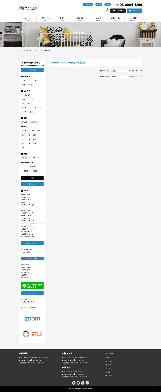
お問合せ (120, 10)
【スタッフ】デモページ (30, 302)
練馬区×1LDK (26, 200)
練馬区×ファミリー (28, 202)
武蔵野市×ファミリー (29, 234)
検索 (32, 178)
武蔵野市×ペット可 (28, 229)
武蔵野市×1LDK (27, 231)
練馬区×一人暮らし (28, 205)
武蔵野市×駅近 (27, 226)
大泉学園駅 (25, 264)
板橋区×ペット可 (27, 213)
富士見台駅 (25, 272)
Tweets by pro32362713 (28, 308)
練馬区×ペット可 (27, 197)
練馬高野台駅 (26, 270)
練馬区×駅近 (26, 194)
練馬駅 (24, 275)
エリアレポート (88, 4)
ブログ (108, 372)
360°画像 (98, 4)
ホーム (21, 50)
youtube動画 (26, 252)
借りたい (109, 365)
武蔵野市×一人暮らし (29, 236)
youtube (107, 4)
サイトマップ (110, 375)
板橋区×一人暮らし (28, 221)
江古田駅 (25, 277)
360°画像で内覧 (27, 249)
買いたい (109, 361)
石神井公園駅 (26, 267)
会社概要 (109, 368)
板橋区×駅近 (26, 210)
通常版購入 (136, 10)
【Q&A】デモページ (28, 299)
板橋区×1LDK (26, 215)
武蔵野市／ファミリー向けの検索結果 (38, 50)
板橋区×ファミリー (28, 218)
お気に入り (106, 10)
